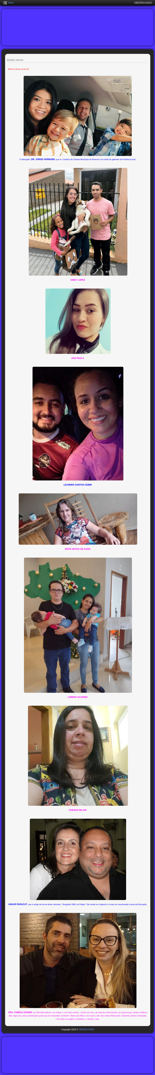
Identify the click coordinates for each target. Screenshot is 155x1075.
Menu (11, 2)
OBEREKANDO (86, 1029)
